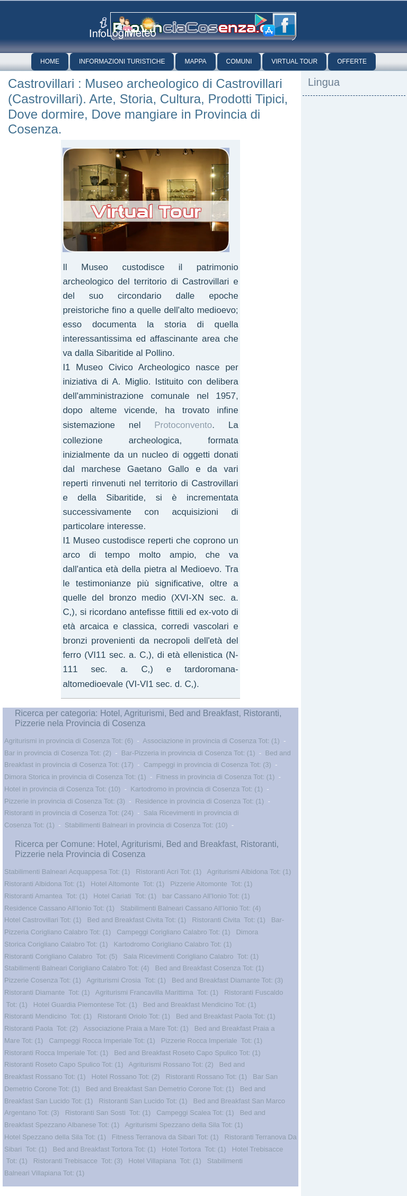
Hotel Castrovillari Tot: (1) (43, 920)
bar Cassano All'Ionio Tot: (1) (206, 896)
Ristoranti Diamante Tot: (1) (47, 992)
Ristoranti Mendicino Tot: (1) (48, 1016)
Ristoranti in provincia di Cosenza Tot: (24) (69, 813)
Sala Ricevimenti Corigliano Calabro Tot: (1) (191, 956)
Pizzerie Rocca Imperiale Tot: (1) (211, 1041)
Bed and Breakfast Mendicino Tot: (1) (199, 1004)
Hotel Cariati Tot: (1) (124, 896)
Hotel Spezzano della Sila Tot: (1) (55, 1137)
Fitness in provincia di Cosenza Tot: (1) (215, 777)
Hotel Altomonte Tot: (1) (127, 884)
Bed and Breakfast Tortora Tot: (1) (104, 1149)
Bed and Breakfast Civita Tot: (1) (137, 920)
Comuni (239, 61)
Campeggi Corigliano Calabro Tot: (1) (173, 932)
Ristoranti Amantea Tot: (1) (45, 896)
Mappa (195, 61)
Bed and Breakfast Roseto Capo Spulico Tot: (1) (187, 1053)
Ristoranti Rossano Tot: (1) (206, 1077)
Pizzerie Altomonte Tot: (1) (211, 884)
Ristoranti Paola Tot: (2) (41, 1028)
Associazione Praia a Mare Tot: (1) (135, 1028)
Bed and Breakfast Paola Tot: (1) (226, 1016)
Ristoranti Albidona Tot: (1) (44, 884)
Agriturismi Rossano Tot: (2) (171, 1064)
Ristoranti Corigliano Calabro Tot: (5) (61, 956)
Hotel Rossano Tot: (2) (126, 1077)
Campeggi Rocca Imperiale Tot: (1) (102, 1041)
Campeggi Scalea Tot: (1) (195, 1113)
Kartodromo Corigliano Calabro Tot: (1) (172, 944)
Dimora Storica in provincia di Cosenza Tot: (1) (75, 777)
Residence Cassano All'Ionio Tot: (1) (59, 908)
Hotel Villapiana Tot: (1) (164, 1161)
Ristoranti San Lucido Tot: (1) (143, 1101)
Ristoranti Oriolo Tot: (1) (134, 1016)
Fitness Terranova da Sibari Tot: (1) (165, 1137)
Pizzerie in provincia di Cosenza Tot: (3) (64, 801)
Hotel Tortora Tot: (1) (194, 1149)
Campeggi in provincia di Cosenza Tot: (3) (207, 765)
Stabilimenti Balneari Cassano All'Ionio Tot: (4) (190, 908)
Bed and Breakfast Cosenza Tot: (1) (209, 968)
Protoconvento (183, 425)
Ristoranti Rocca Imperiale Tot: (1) (56, 1053)
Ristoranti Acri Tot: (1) (168, 872)
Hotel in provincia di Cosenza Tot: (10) (62, 789)
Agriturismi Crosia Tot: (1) (126, 980)
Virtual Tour (294, 61)
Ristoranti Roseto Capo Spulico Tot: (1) (63, 1064)
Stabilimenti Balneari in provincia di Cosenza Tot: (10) (146, 825)
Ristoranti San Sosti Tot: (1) (108, 1113)
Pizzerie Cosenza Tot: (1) (42, 980)
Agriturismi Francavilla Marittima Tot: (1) (156, 992)
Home (49, 61)
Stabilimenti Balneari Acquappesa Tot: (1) (67, 872)
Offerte (352, 61)
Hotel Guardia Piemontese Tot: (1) (85, 1004)
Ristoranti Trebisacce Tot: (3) (78, 1161)
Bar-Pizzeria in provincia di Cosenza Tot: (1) (188, 753)
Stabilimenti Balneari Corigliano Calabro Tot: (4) (76, 968)
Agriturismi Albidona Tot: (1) (249, 872)
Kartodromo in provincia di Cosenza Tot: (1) (196, 789)
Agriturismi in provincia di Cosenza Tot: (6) (68, 741)
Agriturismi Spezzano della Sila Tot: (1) (184, 1125)
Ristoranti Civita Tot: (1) (228, 920)
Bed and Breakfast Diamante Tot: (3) (227, 980)
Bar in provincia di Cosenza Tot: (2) (57, 753)
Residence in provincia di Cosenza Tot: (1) (199, 801)
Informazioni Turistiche (122, 61)
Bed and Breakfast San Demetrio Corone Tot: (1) (160, 1089)
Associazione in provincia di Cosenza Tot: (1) (211, 741)
